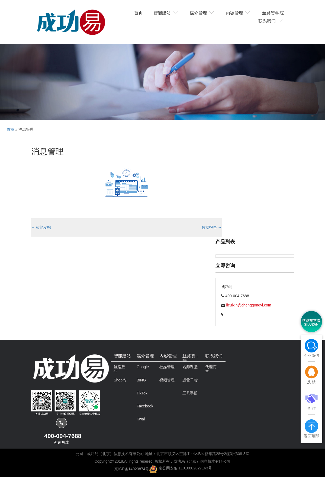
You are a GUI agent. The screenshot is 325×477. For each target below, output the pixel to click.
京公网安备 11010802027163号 (185, 468)
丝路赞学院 (273, 12)
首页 (138, 12)
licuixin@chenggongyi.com (248, 305)
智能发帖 (41, 227)
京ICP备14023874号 (131, 469)
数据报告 (212, 227)
